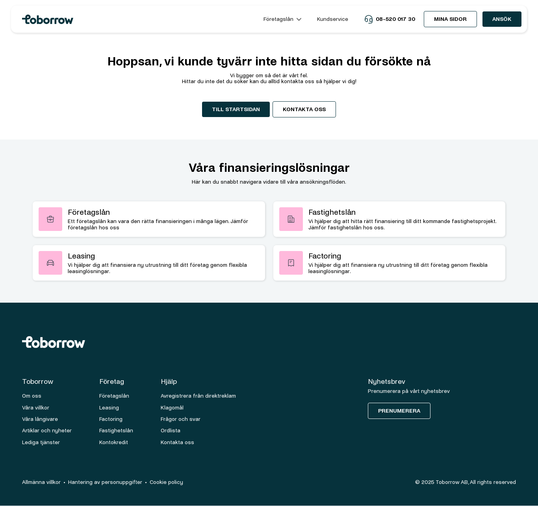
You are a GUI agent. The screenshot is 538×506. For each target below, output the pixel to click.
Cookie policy (166, 482)
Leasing (109, 408)
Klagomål (172, 408)
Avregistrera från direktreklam (198, 396)
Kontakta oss (304, 109)
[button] (282, 19)
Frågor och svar (180, 419)
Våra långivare (40, 419)
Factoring (110, 419)
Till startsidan (236, 109)
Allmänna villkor (41, 482)
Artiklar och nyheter (47, 430)
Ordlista (170, 430)
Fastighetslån (116, 430)
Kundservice (332, 19)
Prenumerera (399, 411)
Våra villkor (35, 408)
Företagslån (114, 396)
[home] (135, 19)
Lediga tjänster (41, 442)
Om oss (31, 396)
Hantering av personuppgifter (105, 482)
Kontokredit (113, 442)
